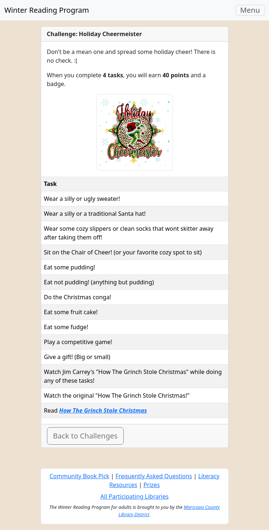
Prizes (151, 485)
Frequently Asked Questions (153, 476)
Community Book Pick (79, 476)
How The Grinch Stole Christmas (103, 410)
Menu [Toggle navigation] (252, 10)
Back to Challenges (85, 436)
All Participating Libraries (134, 496)
